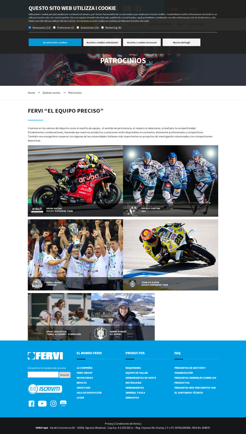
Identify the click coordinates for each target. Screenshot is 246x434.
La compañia (84, 367)
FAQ (177, 353)
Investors (83, 387)
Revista (82, 382)
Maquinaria (133, 367)
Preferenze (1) (65, 27)
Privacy (109, 423)
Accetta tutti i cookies (55, 42)
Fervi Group (84, 372)
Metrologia (133, 382)
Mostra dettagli (181, 42)
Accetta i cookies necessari (142, 42)
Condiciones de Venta (127, 423)
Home (31, 92)
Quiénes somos (51, 92)
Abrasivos (132, 397)
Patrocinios (75, 92)
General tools (135, 392)
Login (80, 397)
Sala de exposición (89, 392)
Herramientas (135, 387)
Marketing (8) (113, 27)
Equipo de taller (137, 372)
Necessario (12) (42, 27)
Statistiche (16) (90, 27)
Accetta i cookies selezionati (102, 42)
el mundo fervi (89, 353)
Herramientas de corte (141, 377)
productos (135, 353)
